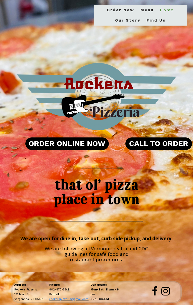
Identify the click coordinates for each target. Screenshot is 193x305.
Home (167, 10)
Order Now (120, 10)
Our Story (127, 20)
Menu (147, 10)
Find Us (156, 20)
